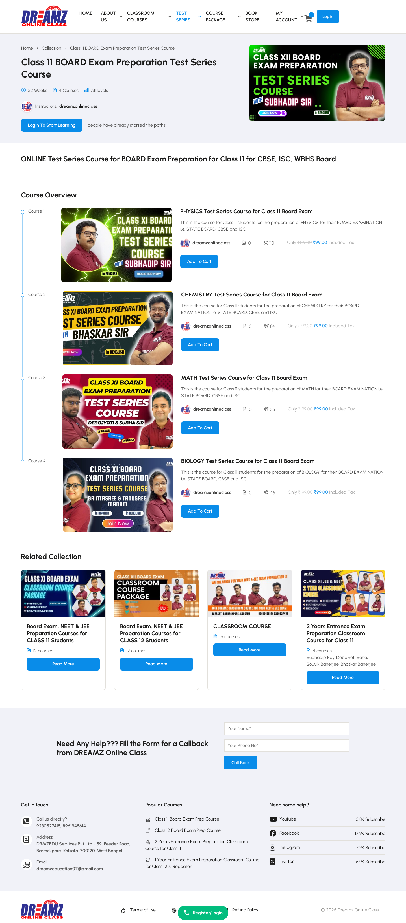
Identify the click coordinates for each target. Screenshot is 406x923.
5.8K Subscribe (370, 819)
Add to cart (199, 261)
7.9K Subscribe (370, 847)
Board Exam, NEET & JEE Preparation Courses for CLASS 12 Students (151, 633)
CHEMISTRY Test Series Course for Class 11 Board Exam (252, 294)
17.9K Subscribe (370, 833)
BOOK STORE (252, 16)
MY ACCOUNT (286, 16)
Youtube (287, 819)
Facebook (289, 833)
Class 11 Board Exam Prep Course (182, 819)
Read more (63, 664)
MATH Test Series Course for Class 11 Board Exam (244, 377)
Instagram (289, 847)
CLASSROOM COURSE (242, 626)
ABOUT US (108, 16)
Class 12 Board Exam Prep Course (183, 830)
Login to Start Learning (52, 125)
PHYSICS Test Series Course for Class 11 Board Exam (246, 211)
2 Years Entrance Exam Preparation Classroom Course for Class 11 (336, 633)
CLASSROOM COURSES (141, 16)
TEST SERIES (183, 16)
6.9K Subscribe (370, 861)
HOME (85, 13)
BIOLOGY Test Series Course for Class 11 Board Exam (248, 461)
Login (327, 16)
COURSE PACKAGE (215, 16)
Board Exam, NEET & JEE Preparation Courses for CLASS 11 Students (58, 633)
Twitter (286, 861)
